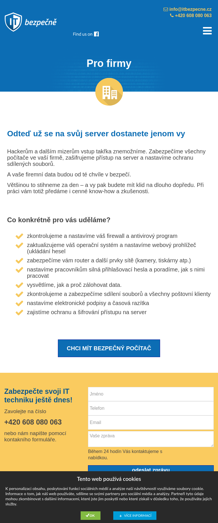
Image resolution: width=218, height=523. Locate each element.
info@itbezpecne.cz (187, 9)
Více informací (137, 515)
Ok (92, 515)
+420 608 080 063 (191, 15)
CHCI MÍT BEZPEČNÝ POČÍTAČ (109, 348)
